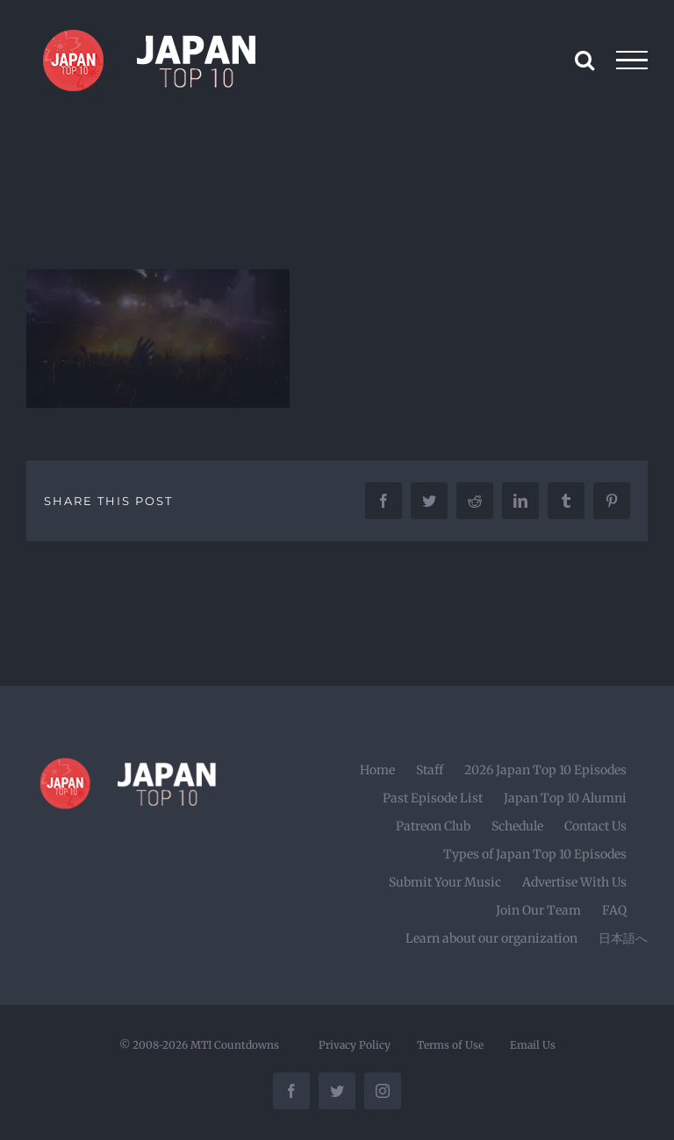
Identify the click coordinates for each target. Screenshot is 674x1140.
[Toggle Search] (584, 59)
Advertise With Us (574, 882)
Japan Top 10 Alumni (565, 798)
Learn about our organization (491, 938)
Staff (429, 770)
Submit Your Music (445, 882)
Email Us (533, 1044)
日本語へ (623, 938)
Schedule (517, 826)
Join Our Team (538, 910)
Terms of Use (450, 1044)
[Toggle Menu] (632, 60)
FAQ (614, 910)
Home (377, 770)
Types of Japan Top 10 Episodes (535, 854)
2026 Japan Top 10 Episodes (545, 770)
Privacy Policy (355, 1044)
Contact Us (595, 826)
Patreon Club (433, 826)
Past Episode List (433, 798)
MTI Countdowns (234, 1044)
